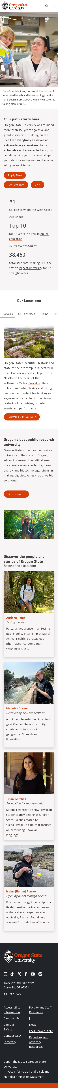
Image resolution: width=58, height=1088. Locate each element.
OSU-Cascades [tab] (26, 314)
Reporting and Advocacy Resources (38, 1041)
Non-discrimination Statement (24, 1077)
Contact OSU (12, 1035)
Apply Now (15, 175)
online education (29, 236)
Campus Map (12, 1018)
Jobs (32, 1018)
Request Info (16, 185)
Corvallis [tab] (8, 314)
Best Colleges (16, 216)
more (19, 99)
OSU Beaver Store (41, 1031)
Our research (16, 494)
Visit (38, 185)
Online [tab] (44, 314)
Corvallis (34, 383)
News (32, 1024)
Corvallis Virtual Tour (22, 417)
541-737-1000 (12, 993)
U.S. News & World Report (22, 245)
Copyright (10, 1061)
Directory (10, 1042)
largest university (30, 268)
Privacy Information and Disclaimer (27, 1071)
